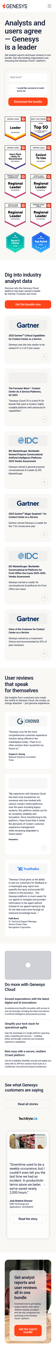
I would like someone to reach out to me (30, 89)
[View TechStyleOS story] (28, 1118)
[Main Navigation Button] (49, 6)
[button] (28, 101)
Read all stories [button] (28, 1104)
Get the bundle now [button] (28, 304)
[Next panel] (44, 1185)
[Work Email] (28, 77)
